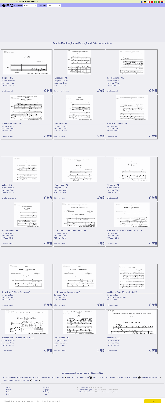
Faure (117, 81)
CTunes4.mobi (84, 392)
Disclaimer (46, 387)
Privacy (45, 394)
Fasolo (12, 81)
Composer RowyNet (85, 390)
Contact (8, 390)
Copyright (46, 390)
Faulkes (65, 81)
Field (117, 341)
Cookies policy (47, 392)
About (8, 387)
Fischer (78, 373)
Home (8, 394)
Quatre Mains (83, 387)
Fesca (12, 341)
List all (8, 392)
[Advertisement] (82, 24)
